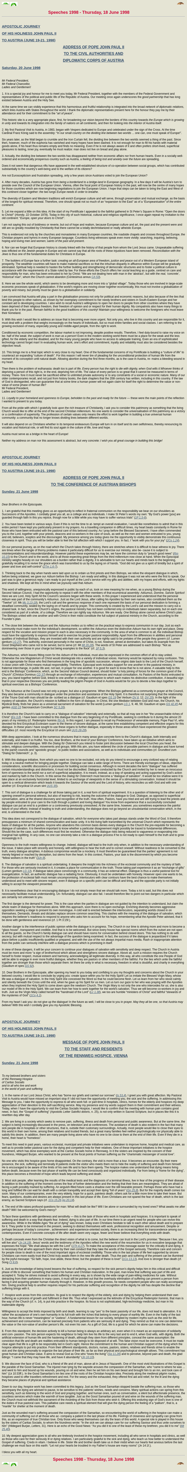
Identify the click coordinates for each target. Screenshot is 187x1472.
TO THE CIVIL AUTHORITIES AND (93, 54)
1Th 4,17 (77, 1246)
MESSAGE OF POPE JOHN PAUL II (93, 1042)
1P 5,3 (100, 648)
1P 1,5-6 (140, 517)
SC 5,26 (59, 707)
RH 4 (60, 720)
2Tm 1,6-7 (50, 566)
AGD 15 (16, 707)
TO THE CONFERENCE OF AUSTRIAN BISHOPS (93, 484)
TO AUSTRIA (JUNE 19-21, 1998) (28, 40)
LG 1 (127, 704)
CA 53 (95, 277)
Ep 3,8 (16, 717)
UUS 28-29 (78, 730)
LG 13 (27, 871)
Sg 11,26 (114, 1354)
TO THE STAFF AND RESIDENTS (94, 1049)
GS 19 (112, 697)
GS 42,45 (172, 704)
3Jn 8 (40, 858)
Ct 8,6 (13, 1262)
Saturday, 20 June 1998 (21, 68)
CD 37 (40, 674)
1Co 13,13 (129, 1259)
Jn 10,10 (87, 1357)
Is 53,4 (121, 1095)
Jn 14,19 (24, 1242)
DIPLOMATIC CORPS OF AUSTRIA (93, 60)
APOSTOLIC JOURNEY (21, 26)
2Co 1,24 (172, 540)
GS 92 (29, 966)
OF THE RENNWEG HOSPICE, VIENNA (93, 1056)
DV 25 (149, 697)
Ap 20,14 (67, 1200)
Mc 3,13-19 (29, 602)
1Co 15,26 (54, 1200)
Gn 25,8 (132, 1190)
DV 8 (135, 697)
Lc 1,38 (95, 992)
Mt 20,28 (87, 645)
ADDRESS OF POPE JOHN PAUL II (93, 47)
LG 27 (16, 642)
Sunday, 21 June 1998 (20, 491)
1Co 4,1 (35, 995)
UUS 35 (51, 786)
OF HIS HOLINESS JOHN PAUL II (29, 33)
